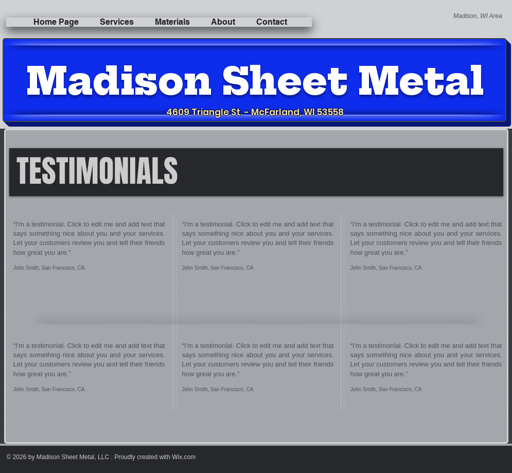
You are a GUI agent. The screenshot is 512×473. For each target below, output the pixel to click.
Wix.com (184, 457)
